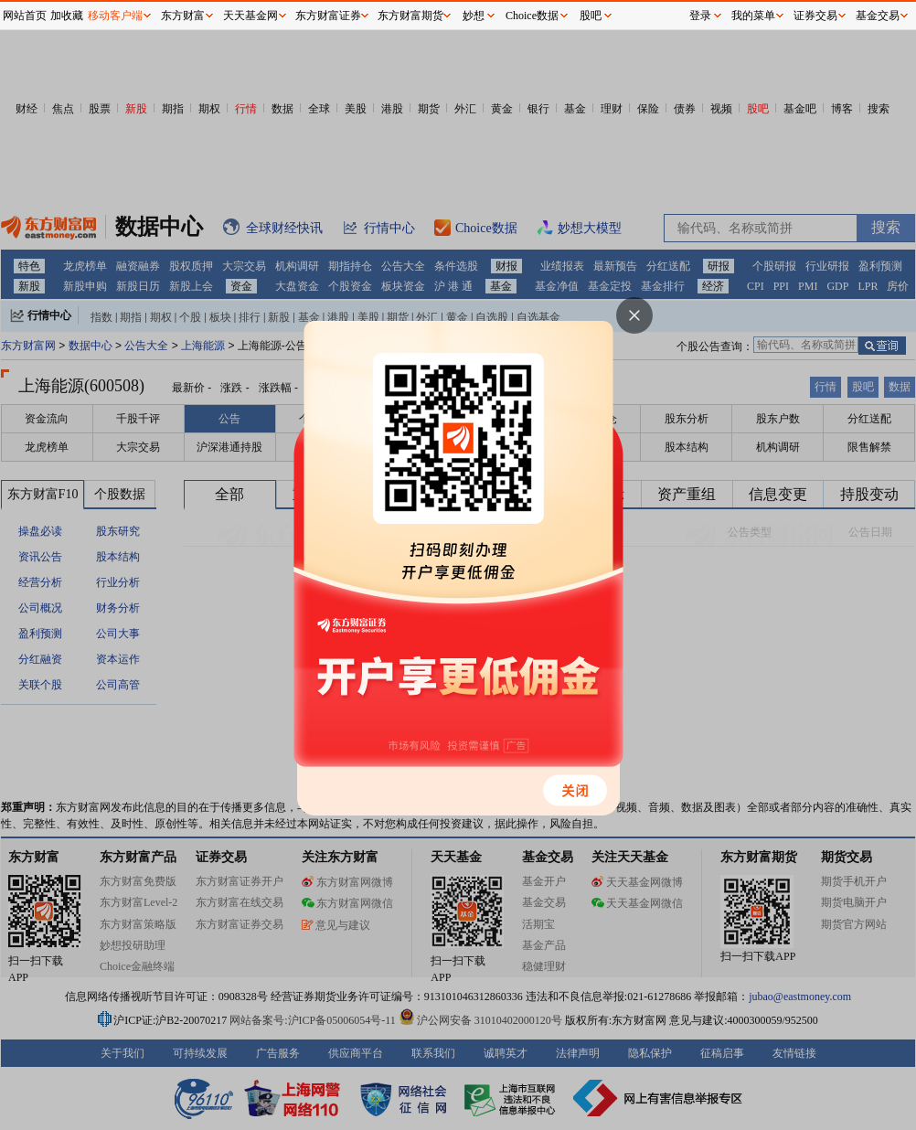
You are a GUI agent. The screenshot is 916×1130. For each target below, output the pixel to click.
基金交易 (878, 15)
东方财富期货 (410, 15)
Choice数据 (532, 15)
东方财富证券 (328, 15)
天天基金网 (250, 15)
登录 (700, 15)
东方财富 (183, 15)
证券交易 (815, 15)
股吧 (591, 15)
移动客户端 (115, 15)
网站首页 (25, 15)
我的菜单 (753, 15)
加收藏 (66, 15)
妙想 (474, 15)
